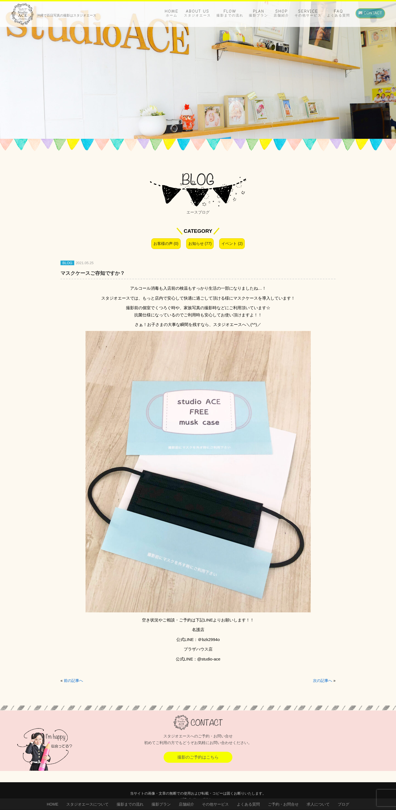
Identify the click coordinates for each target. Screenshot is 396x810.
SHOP (281, 13)
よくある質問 (248, 804)
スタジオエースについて (87, 804)
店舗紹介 (186, 804)
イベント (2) (232, 243)
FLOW (229, 13)
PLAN (258, 13)
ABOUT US (197, 13)
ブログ (343, 804)
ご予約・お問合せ (283, 804)
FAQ (338, 13)
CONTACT (370, 13)
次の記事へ (322, 680)
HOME (171, 13)
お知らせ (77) (200, 243)
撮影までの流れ (130, 804)
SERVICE (308, 13)
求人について (318, 804)
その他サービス (215, 804)
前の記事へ (73, 680)
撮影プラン (161, 804)
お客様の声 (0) (165, 243)
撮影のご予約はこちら (198, 757)
